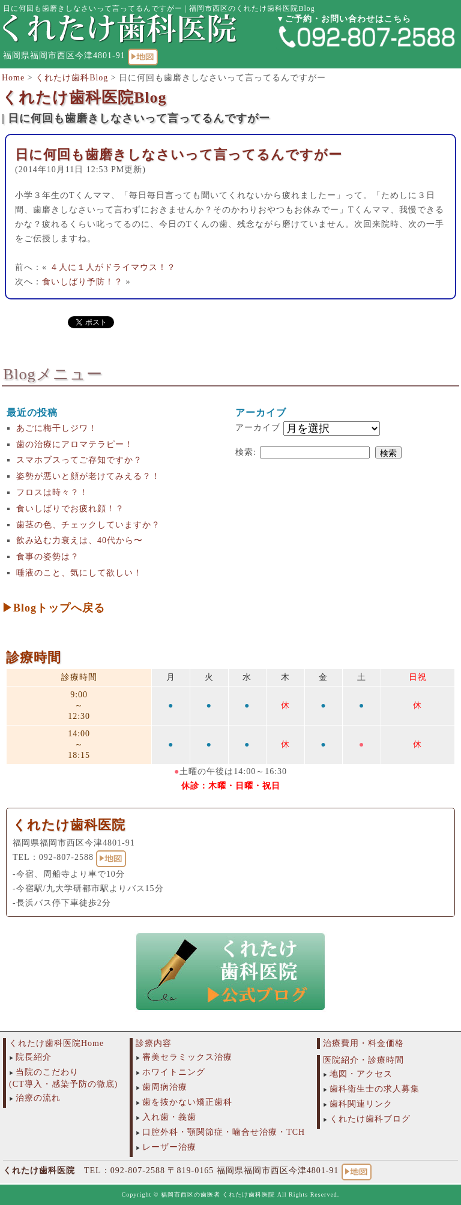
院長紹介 (34, 1057)
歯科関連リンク (361, 1103)
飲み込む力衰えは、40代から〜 (79, 540)
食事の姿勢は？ (47, 556)
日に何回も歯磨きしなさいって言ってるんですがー (178, 154)
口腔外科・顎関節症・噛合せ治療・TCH (223, 1132)
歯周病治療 (164, 1087)
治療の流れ (38, 1097)
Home (13, 77)
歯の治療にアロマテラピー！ (74, 444)
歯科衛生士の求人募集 (375, 1088)
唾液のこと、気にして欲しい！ (79, 572)
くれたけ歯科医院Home (56, 1043)
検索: (245, 452)
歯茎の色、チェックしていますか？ (88, 524)
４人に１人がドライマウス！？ (113, 267)
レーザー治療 (169, 1147)
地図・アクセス (361, 1073)
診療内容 (154, 1043)
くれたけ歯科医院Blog (84, 97)
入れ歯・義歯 (169, 1117)
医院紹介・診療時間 (363, 1060)
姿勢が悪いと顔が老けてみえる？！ (88, 476)
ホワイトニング (173, 1072)
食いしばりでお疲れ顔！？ (70, 508)
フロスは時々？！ (52, 492)
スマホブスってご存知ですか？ (79, 459)
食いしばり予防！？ (82, 281)
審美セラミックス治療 (187, 1057)
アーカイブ (257, 427)
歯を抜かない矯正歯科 (187, 1102)
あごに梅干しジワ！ (56, 428)
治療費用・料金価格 (363, 1043)
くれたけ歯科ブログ (370, 1118)
